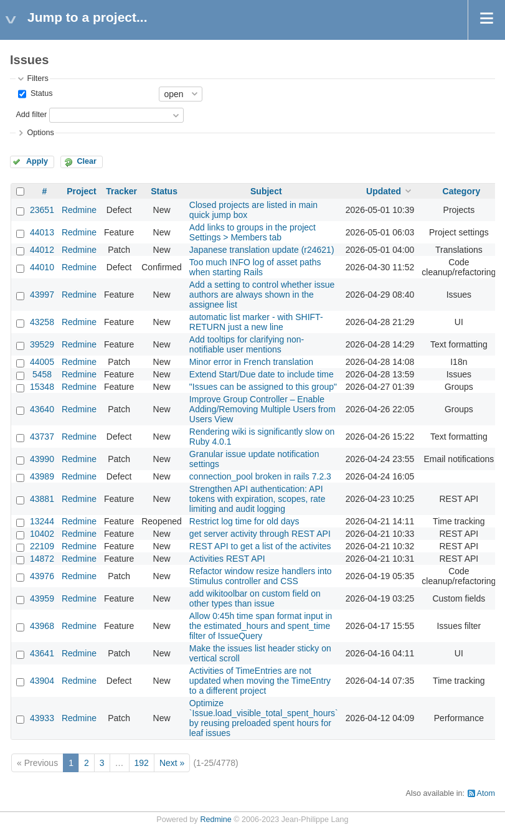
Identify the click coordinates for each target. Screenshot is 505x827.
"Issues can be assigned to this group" (263, 387)
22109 (42, 546)
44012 (42, 250)
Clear (87, 161)
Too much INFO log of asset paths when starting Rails (255, 267)
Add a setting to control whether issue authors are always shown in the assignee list (261, 295)
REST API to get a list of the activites (260, 546)
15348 (42, 387)
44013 (42, 232)
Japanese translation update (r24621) (261, 250)
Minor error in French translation (251, 362)
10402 (42, 534)
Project (81, 191)
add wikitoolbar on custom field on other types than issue (255, 598)
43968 (42, 626)
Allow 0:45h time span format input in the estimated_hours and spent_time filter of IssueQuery (261, 626)
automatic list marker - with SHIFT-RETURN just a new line (256, 322)
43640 (42, 409)
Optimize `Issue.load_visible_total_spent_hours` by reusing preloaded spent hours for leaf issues (263, 718)
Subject (266, 191)
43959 (42, 598)
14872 (42, 559)
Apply (37, 161)
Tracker (121, 191)
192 (142, 763)
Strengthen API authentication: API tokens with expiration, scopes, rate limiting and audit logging (257, 499)
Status (40, 93)
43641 (42, 653)
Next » (171, 763)
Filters (37, 78)
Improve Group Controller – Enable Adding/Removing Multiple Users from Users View (262, 409)
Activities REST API (227, 559)
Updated (383, 191)
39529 (42, 344)
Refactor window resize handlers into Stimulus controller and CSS (260, 576)
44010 (42, 267)
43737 (42, 437)
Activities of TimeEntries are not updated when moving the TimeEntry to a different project (260, 681)
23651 (42, 210)
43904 (42, 681)
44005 (42, 362)
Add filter (31, 114)
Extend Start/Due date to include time (261, 374)
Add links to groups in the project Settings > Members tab (252, 232)
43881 (42, 499)
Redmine (79, 210)
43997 (42, 295)
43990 (42, 459)
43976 (42, 576)
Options (40, 132)
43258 (42, 322)
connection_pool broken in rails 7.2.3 (260, 476)
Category (462, 191)
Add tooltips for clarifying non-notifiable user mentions (246, 344)
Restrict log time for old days (244, 521)
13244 (42, 521)
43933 (42, 718)
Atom (486, 793)
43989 (42, 476)
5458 (42, 374)
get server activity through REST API (260, 534)
